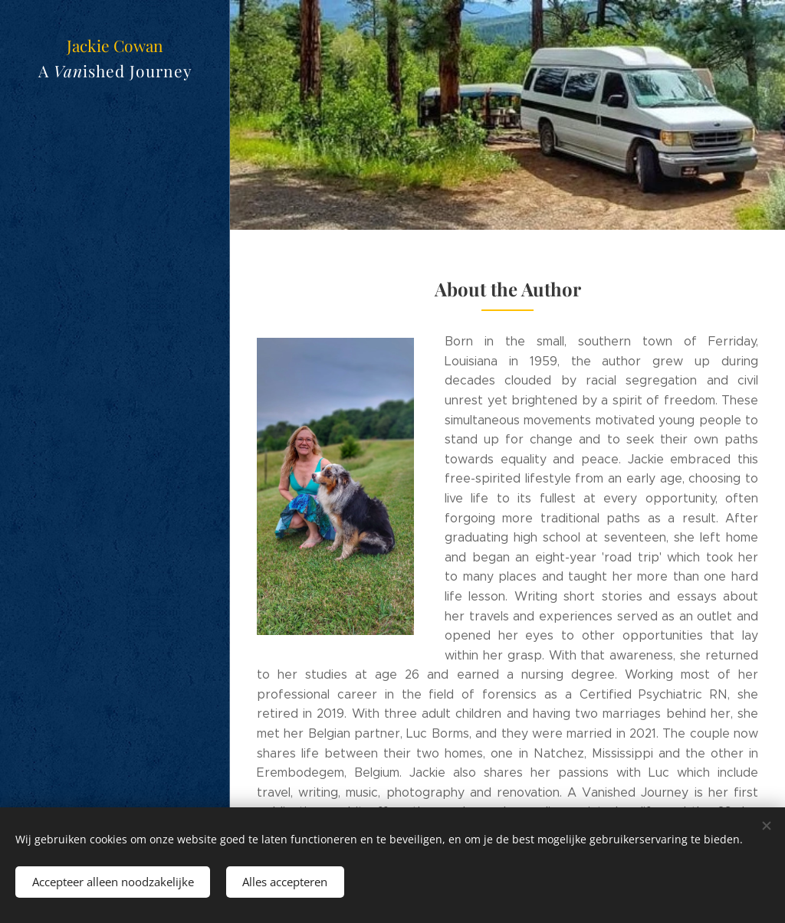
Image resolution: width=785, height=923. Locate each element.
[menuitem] (115, 383)
